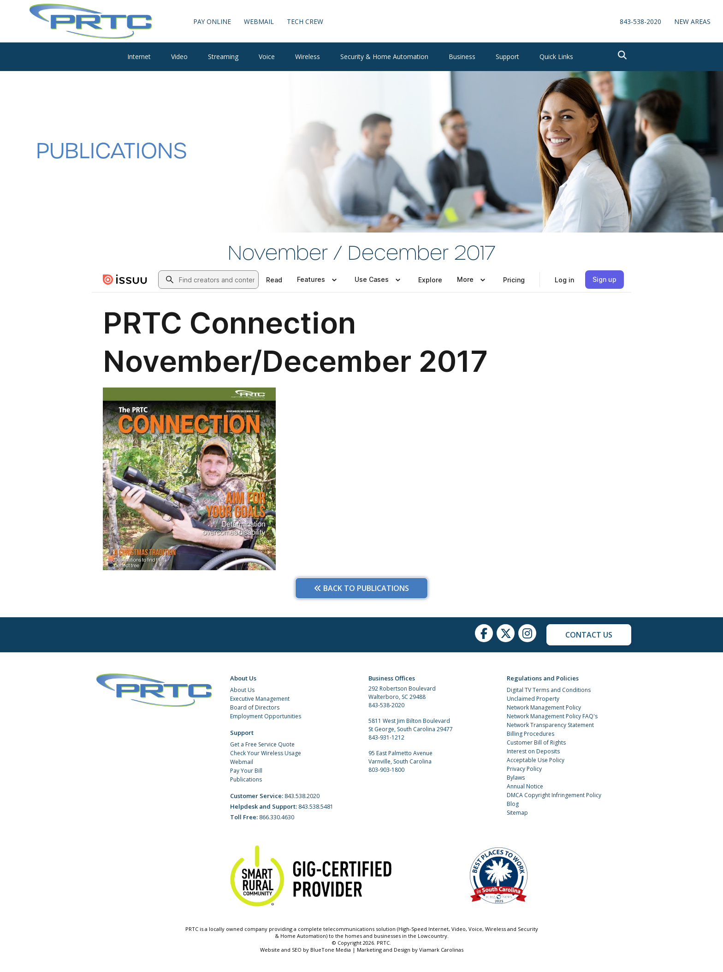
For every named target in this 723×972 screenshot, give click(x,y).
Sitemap (517, 813)
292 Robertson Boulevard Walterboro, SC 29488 (402, 693)
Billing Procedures (530, 734)
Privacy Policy (524, 769)
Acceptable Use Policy (535, 760)
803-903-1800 (386, 770)
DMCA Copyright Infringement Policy (554, 795)
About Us (242, 690)
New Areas (692, 21)
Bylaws (516, 777)
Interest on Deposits (533, 751)
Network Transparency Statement (550, 725)
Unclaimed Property (533, 699)
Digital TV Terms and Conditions (549, 690)
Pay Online (212, 21)
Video (179, 56)
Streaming (223, 56)
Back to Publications (361, 588)
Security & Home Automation (384, 56)
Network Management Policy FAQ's (552, 716)
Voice (267, 56)
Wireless (307, 56)
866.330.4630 (276, 817)
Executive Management (260, 699)
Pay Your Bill (246, 771)
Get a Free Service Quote (262, 744)
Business (462, 56)
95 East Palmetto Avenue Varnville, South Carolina (400, 757)
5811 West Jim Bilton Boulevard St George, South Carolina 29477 (410, 725)
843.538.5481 (315, 807)
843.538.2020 (302, 796)
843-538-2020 (640, 21)
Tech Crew (305, 21)
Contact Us (588, 635)
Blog (513, 804)
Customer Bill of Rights (536, 742)
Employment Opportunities (265, 716)
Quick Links (556, 56)
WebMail (259, 21)
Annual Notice (525, 786)
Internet (139, 56)
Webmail (241, 762)
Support (507, 56)
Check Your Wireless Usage (265, 753)
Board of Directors (254, 707)
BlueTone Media (330, 949)
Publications (246, 779)
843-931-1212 (386, 737)
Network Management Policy (544, 707)
